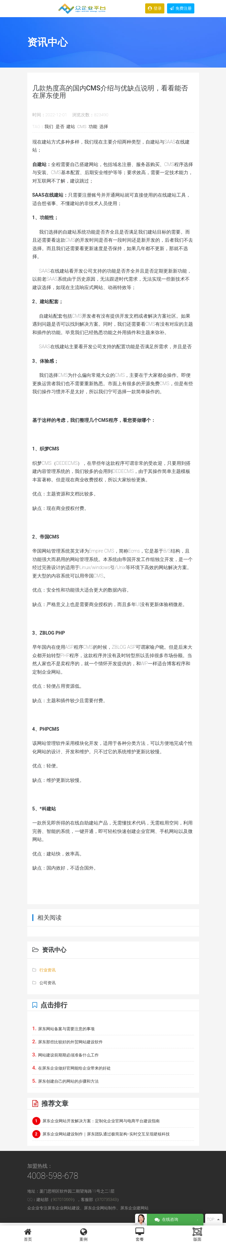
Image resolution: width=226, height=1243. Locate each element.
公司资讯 (44, 982)
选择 (103, 126)
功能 (93, 126)
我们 (48, 126)
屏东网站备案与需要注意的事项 (63, 1029)
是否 (60, 126)
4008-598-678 (52, 1176)
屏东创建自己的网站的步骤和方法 (65, 1081)
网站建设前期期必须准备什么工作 (65, 1055)
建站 (70, 126)
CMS (81, 126)
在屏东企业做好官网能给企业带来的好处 (71, 1068)
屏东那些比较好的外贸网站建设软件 (67, 1042)
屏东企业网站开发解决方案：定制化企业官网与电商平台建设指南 (96, 1121)
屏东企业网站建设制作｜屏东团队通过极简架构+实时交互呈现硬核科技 (101, 1134)
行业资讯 (44, 970)
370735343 (107, 1199)
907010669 (62, 1199)
